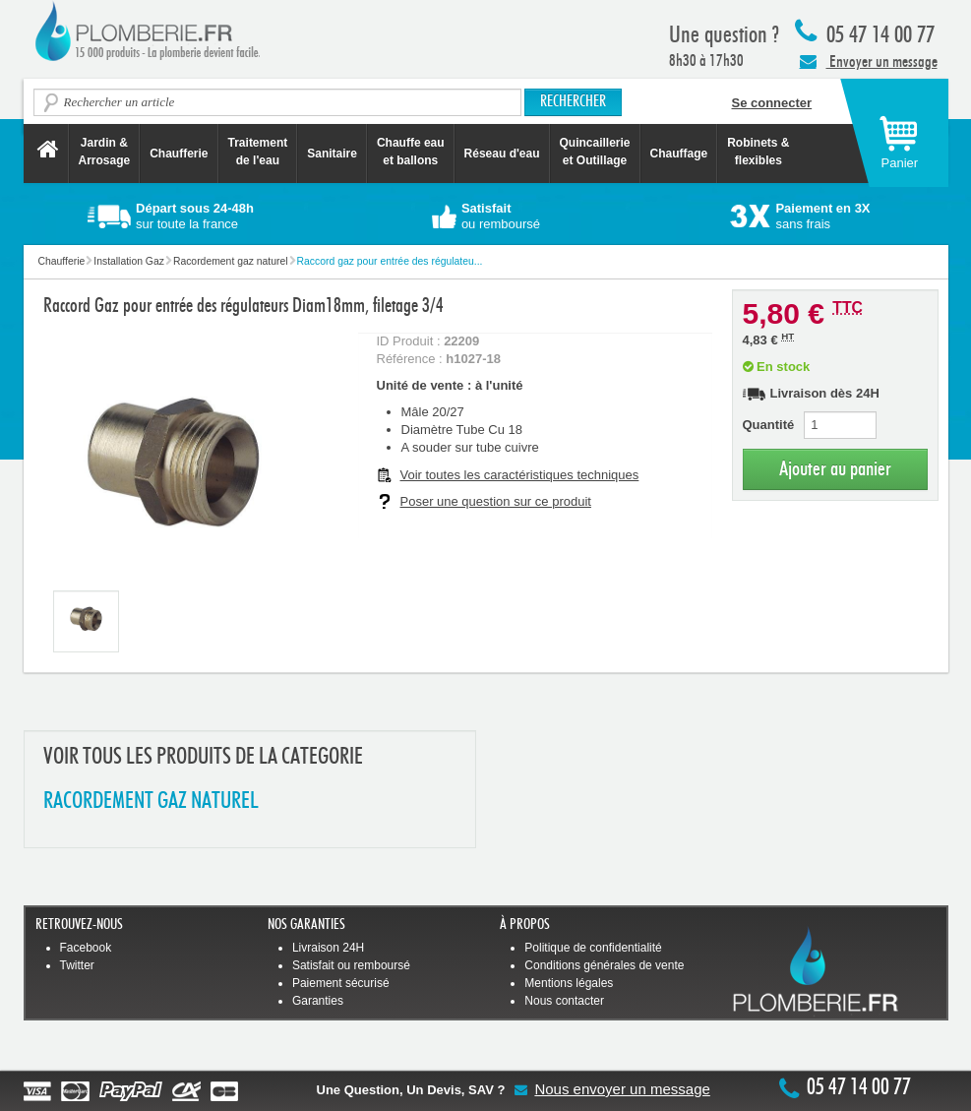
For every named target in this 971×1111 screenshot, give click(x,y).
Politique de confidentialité (592, 948)
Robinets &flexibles (758, 151)
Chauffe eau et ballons (411, 151)
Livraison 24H (328, 948)
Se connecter (772, 102)
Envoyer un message (869, 61)
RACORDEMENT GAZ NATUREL (151, 801)
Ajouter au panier (835, 469)
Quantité (769, 424)
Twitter (77, 965)
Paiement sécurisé (341, 983)
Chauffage (679, 153)
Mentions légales (568, 983)
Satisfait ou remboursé (351, 965)
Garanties (317, 1001)
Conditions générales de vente (604, 965)
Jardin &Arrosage (105, 151)
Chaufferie (179, 153)
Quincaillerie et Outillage (595, 151)
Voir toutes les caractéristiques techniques (519, 474)
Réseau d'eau (502, 153)
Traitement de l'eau (258, 151)
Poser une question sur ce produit (495, 501)
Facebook (86, 948)
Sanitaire (332, 153)
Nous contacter (564, 1001)
